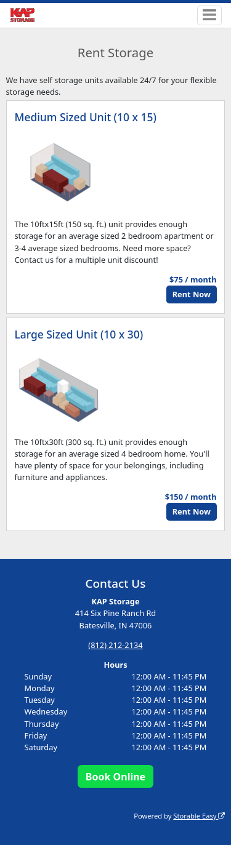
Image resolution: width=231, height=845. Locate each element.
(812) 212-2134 (115, 645)
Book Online (115, 776)
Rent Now (191, 294)
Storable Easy (199, 815)
